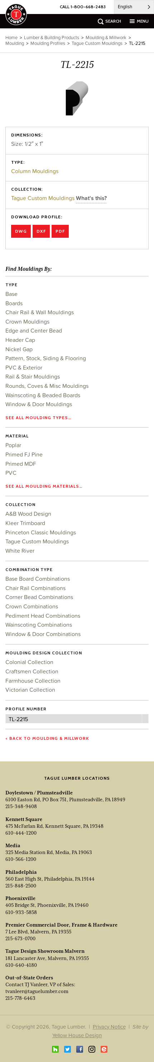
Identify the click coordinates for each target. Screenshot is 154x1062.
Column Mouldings (34, 171)
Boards (14, 303)
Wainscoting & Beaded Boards (42, 395)
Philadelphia (21, 872)
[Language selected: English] (134, 7)
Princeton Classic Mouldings (40, 532)
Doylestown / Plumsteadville (39, 793)
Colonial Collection (29, 662)
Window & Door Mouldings (38, 404)
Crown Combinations (31, 606)
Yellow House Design (77, 1035)
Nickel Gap (19, 349)
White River (19, 550)
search (113, 21)
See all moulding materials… (43, 486)
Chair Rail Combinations (35, 588)
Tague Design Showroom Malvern (45, 951)
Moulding (14, 43)
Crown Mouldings (27, 321)
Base (11, 293)
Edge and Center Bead (33, 330)
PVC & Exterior (23, 367)
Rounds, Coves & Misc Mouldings (46, 385)
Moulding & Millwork (106, 37)
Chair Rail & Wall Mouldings (39, 312)
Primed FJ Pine (24, 454)
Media (12, 845)
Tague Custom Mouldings (43, 198)
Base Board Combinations (37, 578)
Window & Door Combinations (43, 634)
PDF (60, 231)
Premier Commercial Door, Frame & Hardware (61, 925)
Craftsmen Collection (31, 671)
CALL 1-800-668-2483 (83, 6)
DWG (21, 231)
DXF (41, 231)
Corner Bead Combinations (39, 597)
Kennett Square (23, 819)
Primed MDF (20, 463)
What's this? (91, 198)
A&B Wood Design (28, 513)
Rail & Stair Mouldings (32, 376)
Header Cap (20, 339)
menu (143, 21)
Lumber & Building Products (51, 37)
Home (11, 37)
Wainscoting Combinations (38, 624)
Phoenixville (20, 898)
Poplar (13, 445)
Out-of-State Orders (29, 977)
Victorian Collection (30, 689)
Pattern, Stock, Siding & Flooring (45, 358)
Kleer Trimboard (25, 523)
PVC (10, 472)
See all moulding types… (38, 417)
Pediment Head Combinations (42, 615)
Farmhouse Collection (33, 680)
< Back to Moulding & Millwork (47, 738)
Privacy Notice (109, 1026)
